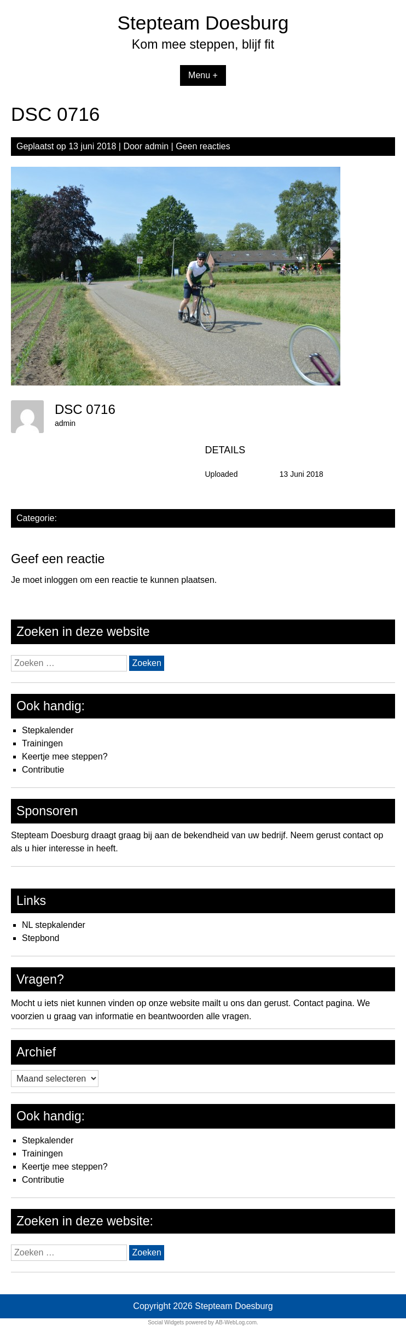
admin (157, 146)
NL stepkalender (53, 925)
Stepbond (41, 938)
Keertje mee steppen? (65, 756)
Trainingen (42, 743)
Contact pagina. (324, 1003)
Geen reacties (203, 146)
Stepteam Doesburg (203, 22)
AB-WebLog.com (236, 1322)
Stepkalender (47, 730)
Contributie (43, 769)
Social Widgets (166, 1322)
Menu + (203, 75)
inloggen (61, 580)
